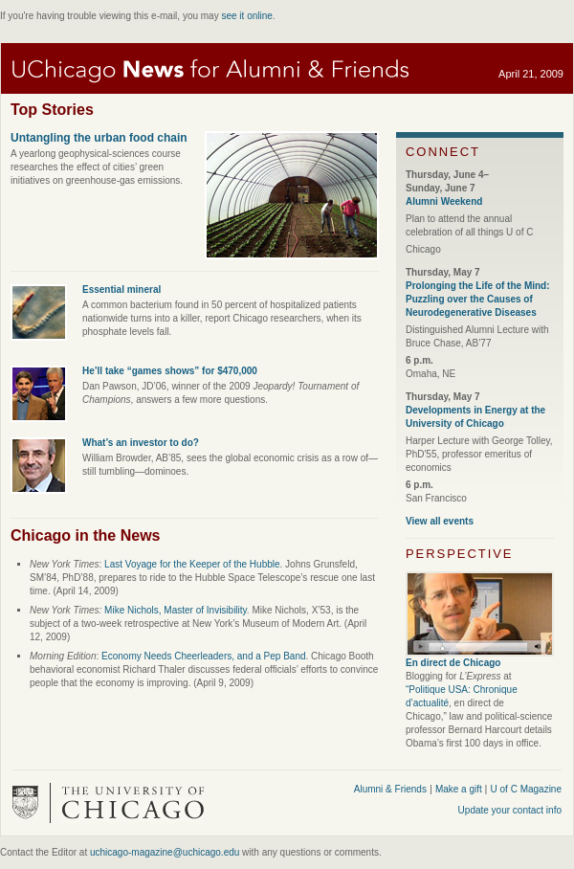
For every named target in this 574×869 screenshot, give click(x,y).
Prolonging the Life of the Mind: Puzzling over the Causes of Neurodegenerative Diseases (478, 299)
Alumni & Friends (390, 789)
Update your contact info (510, 810)
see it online (246, 16)
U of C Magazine (526, 789)
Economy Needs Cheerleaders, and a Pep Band (203, 656)
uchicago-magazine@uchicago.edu (164, 852)
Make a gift (460, 789)
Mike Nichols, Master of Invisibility (175, 610)
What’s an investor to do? (140, 442)
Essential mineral (121, 289)
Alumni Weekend (444, 201)
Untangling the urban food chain (99, 138)
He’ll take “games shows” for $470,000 (169, 371)
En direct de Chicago (453, 662)
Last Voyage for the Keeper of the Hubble (191, 564)
